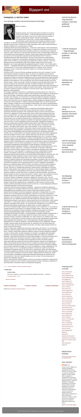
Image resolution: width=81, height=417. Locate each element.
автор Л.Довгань (12, 266)
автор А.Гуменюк (66, 271)
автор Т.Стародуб (66, 322)
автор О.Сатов (65, 303)
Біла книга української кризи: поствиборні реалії (69, 357)
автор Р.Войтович (66, 307)
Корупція (64, 334)
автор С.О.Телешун (67, 319)
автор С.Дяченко (66, 315)
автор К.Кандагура (66, 290)
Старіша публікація (51, 285)
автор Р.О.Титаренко (67, 309)
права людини (65, 343)
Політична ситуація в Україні (24, 266)
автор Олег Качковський (68, 305)
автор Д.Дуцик (65, 279)
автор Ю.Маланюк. (66, 326)
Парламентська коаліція (68, 337)
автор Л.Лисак (65, 294)
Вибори (64, 332)
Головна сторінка (31, 285)
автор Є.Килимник (66, 283)
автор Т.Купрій (65, 320)
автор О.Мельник (66, 302)
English (63, 344)
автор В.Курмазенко (67, 277)
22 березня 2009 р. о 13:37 (13, 276)
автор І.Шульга (65, 288)
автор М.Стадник (66, 296)
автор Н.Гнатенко (66, 300)
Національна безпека (67, 336)
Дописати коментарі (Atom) (18, 288)
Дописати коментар (10, 279)
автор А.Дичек (65, 273)
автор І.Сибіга (65, 286)
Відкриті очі (66, 365)
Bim (51, 411)
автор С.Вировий (66, 313)
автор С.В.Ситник (66, 311)
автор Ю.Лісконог (66, 324)
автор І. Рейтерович (67, 284)
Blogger (62, 411)
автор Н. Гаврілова (66, 298)
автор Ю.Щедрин (66, 330)
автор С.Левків (65, 317)
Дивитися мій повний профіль (69, 404)
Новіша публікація (10, 285)
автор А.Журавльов (67, 275)
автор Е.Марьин (66, 281)
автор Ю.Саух (65, 328)
